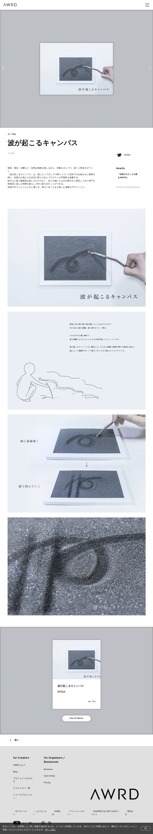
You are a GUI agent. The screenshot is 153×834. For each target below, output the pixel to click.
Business (48, 770)
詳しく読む (50, 830)
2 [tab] (73, 121)
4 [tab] (86, 121)
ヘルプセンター (39, 812)
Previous (2, 69)
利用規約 (55, 812)
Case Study (49, 777)
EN (30, 821)
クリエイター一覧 (21, 789)
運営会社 (128, 812)
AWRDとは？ (19, 766)
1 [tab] (66, 121)
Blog (15, 773)
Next (150, 69)
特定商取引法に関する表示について (104, 812)
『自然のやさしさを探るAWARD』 (127, 176)
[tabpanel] (76, 69)
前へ (16, 741)
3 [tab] (79, 121)
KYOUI (128, 155)
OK (145, 828)
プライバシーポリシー (73, 812)
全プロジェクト (20, 812)
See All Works (76, 719)
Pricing (47, 784)
